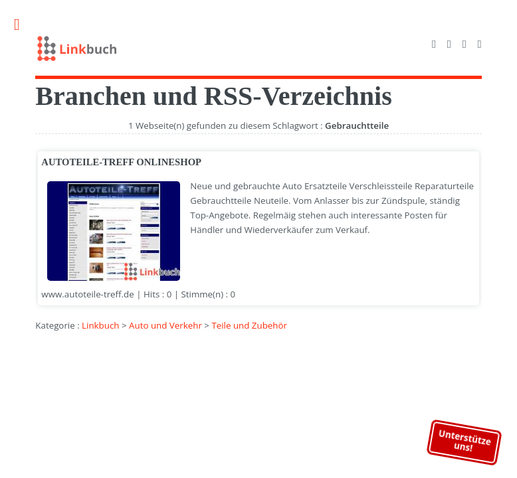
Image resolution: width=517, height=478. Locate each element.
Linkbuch (100, 325)
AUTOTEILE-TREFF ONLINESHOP (121, 162)
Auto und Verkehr (165, 325)
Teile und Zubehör (249, 325)
